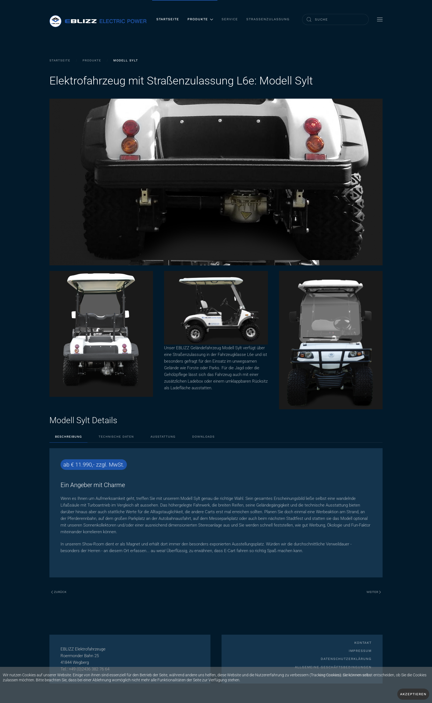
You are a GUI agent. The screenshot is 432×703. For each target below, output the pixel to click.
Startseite (167, 19)
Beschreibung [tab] (68, 436)
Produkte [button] (200, 19)
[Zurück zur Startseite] (98, 19)
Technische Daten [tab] (116, 436)
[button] (380, 19)
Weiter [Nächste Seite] (373, 592)
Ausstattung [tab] (162, 436)
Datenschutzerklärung (346, 659)
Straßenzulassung (268, 19)
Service (230, 19)
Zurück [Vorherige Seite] (58, 592)
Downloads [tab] (203, 436)
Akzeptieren (413, 694)
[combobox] (335, 19)
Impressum (360, 651)
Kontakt (362, 643)
